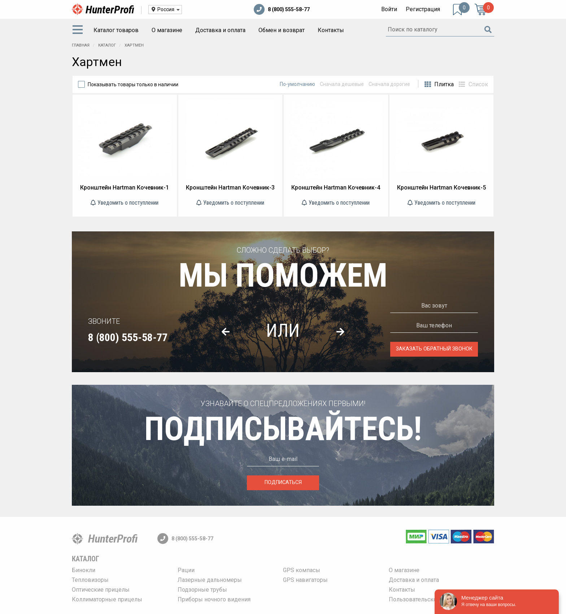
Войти (389, 9)
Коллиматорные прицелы (107, 599)
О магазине (167, 30)
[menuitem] (79, 30)
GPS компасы (301, 570)
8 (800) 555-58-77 (282, 9)
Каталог (85, 558)
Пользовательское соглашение (431, 599)
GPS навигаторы (305, 579)
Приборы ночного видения (214, 599)
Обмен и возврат (281, 30)
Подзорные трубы (202, 589)
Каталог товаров (116, 30)
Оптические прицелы (101, 589)
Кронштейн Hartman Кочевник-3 (230, 187)
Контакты (331, 30)
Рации (186, 570)
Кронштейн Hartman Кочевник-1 (124, 187)
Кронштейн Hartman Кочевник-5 (441, 187)
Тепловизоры (90, 579)
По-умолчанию (297, 84)
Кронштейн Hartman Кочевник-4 (335, 187)
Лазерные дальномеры (210, 579)
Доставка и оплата (220, 30)
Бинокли (83, 570)
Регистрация (423, 9)
